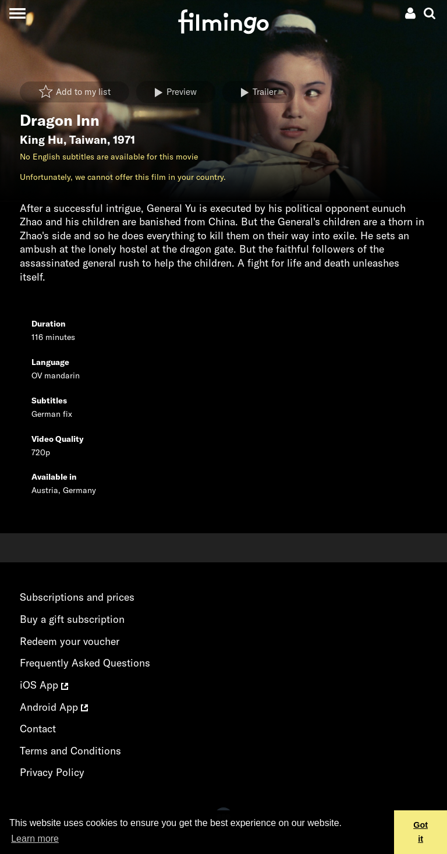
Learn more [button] (35, 839)
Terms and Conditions (70, 750)
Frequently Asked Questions (85, 662)
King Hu (41, 140)
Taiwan (88, 140)
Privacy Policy (52, 772)
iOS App (44, 685)
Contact (38, 728)
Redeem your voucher (69, 641)
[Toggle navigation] (17, 13)
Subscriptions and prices (77, 597)
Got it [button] (420, 832)
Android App (54, 707)
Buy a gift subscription (72, 619)
